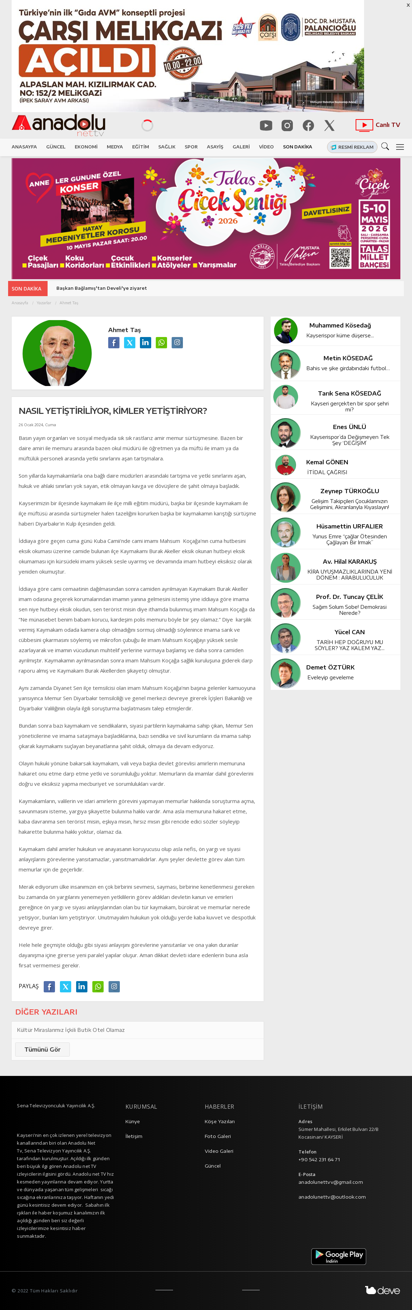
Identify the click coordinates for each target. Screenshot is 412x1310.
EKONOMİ (86, 146)
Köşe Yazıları (220, 1121)
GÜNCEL (56, 146)
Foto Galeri (218, 1136)
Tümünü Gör (42, 1049)
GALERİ (241, 146)
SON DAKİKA (297, 146)
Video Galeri (219, 1151)
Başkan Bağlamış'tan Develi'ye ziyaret (101, 288)
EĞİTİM (140, 146)
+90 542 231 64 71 (319, 1159)
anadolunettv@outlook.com (332, 1197)
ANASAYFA (24, 146)
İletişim (134, 1136)
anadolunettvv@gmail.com (331, 1182)
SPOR (191, 146)
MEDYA (115, 146)
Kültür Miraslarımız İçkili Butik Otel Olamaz (71, 1030)
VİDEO (266, 146)
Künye (132, 1121)
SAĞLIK (167, 146)
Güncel (213, 1166)
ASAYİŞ (215, 146)
